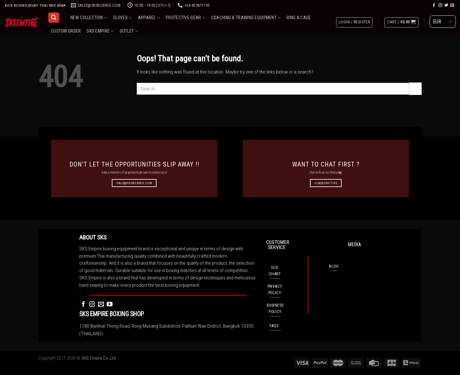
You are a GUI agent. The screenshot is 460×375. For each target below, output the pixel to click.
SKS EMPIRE (100, 31)
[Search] (53, 17)
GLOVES (122, 18)
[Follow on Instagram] (440, 5)
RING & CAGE (299, 17)
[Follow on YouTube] (109, 304)
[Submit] (415, 88)
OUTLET (129, 31)
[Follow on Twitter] (446, 5)
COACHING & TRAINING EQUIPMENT (246, 18)
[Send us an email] (452, 5)
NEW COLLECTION (88, 18)
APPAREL (149, 18)
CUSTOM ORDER (66, 31)
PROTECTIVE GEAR (185, 18)
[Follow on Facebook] (434, 5)
